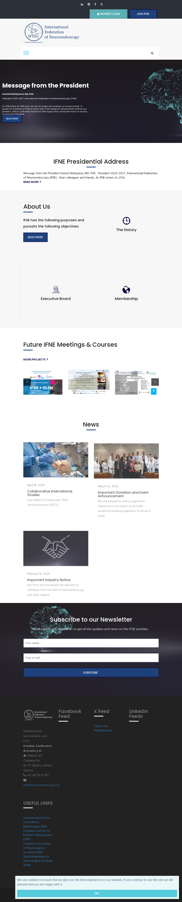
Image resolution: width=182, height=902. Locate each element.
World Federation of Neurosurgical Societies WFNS (38, 861)
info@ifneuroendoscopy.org (41, 785)
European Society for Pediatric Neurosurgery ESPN (37, 835)
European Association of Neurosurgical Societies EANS (37, 848)
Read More (35, 237)
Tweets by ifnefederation (103, 728)
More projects (35, 359)
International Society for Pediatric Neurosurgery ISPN (36, 822)
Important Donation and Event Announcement (123, 549)
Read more (12, 119)
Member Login (108, 13)
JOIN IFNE (143, 13)
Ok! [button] (97, 893)
